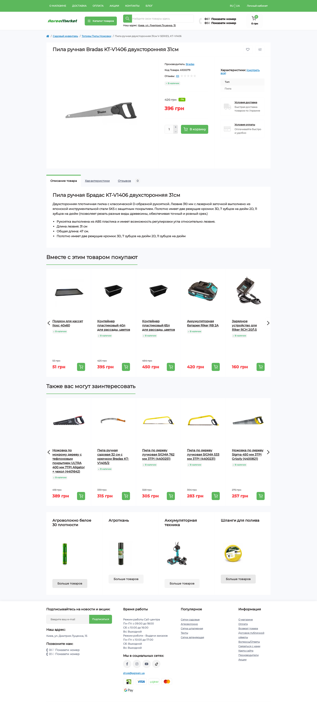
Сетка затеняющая (192, 637)
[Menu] (101, 21)
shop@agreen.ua (134, 673)
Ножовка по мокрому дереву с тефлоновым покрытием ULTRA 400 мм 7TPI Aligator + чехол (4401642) (68, 460)
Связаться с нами (249, 646)
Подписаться (100, 619)
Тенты (184, 632)
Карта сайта (245, 650)
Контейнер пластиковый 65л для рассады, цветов (158, 325)
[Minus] (175, 132)
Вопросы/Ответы (249, 641)
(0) (177, 76)
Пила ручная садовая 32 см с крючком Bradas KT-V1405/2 (113, 456)
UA (238, 5)
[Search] (127, 19)
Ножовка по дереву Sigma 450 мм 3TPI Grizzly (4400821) (247, 454)
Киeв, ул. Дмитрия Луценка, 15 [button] (157, 25)
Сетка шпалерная (192, 628)
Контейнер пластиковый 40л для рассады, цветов (113, 325)
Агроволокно (189, 624)
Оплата (98, 5)
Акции (114, 5)
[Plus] (175, 127)
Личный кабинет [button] (257, 5)
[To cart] (81, 367)
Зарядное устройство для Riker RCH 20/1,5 (244, 325)
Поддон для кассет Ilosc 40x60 (67, 323)
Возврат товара (248, 628)
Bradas (190, 64)
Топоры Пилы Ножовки (96, 36)
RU (232, 5)
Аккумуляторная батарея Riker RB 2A (203, 323)
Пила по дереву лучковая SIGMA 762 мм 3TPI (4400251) (158, 454)
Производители (248, 655)
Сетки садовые (190, 619)
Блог (149, 5)
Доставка (79, 5)
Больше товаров (69, 583)
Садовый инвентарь (65, 36)
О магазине (57, 5)
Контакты (132, 5)
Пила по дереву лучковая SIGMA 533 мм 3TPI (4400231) (203, 454)
